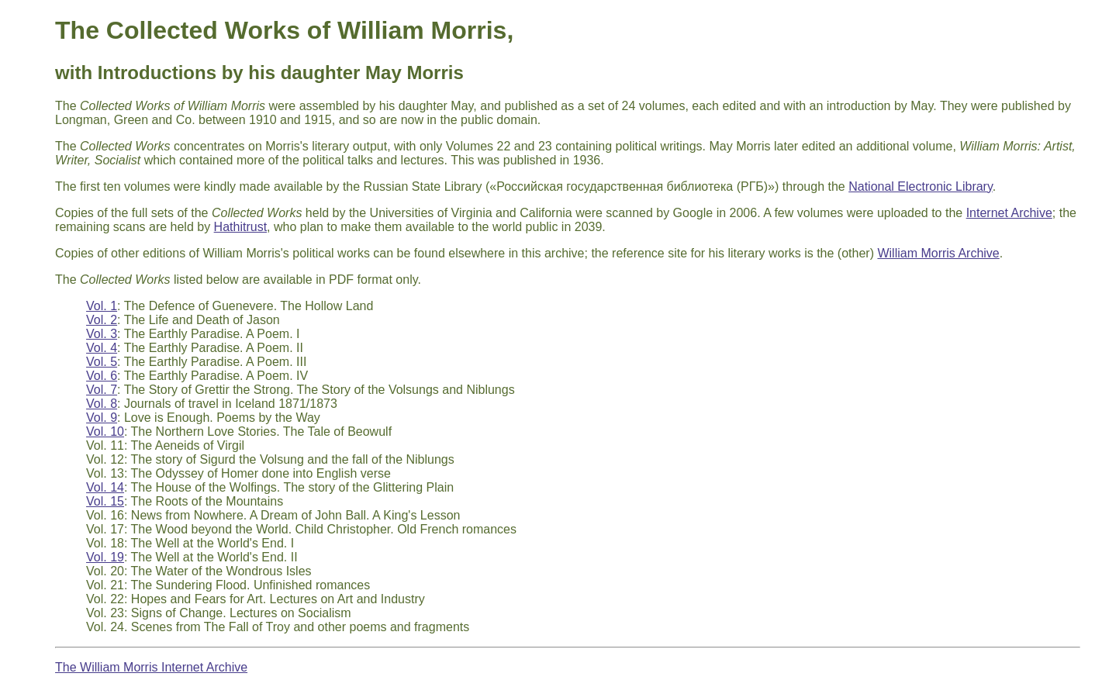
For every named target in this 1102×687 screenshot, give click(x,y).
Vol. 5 (101, 361)
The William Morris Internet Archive (151, 667)
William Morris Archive (938, 253)
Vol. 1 (101, 305)
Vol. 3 (101, 333)
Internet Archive (1009, 212)
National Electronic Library (920, 186)
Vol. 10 (105, 431)
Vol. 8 (101, 403)
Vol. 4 (101, 347)
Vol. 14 (105, 487)
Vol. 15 (105, 501)
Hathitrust (240, 226)
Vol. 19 (105, 557)
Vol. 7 (101, 389)
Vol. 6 (101, 375)
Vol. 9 (101, 417)
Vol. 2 (101, 319)
